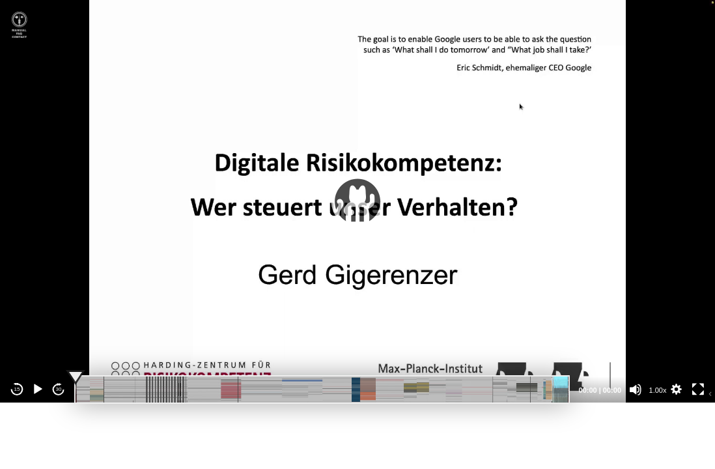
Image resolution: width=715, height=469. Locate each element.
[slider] (322, 390)
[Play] (37, 389)
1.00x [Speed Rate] (658, 390)
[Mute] (635, 389)
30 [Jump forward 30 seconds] (59, 389)
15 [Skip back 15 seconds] (17, 389)
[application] (357, 201)
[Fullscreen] (698, 389)
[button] (357, 201)
